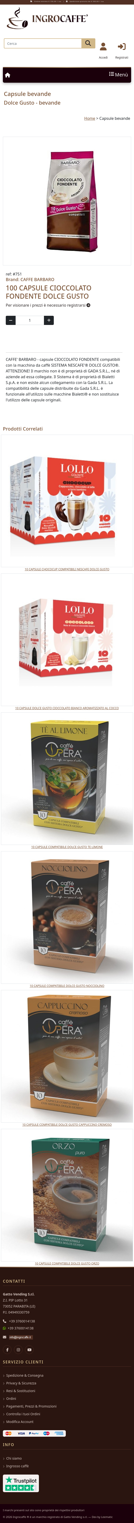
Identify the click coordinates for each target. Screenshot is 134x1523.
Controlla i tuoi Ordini (21, 1414)
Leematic (107, 1517)
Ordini (9, 1398)
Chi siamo (12, 1458)
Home (89, 118)
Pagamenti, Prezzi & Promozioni (29, 1406)
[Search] (43, 43)
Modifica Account (18, 1421)
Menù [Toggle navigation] (118, 75)
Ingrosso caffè (16, 1466)
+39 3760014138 (22, 1321)
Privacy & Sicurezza (19, 1383)
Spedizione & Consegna (23, 1375)
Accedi (103, 51)
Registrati (121, 51)
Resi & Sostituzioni (19, 1390)
